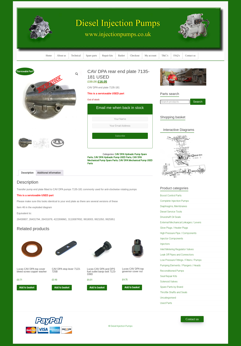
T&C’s (165, 55)
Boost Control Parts (171, 195)
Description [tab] (27, 172)
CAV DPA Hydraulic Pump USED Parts (112, 157)
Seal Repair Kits (168, 276)
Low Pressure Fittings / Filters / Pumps (180, 260)
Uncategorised (168, 297)
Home (49, 55)
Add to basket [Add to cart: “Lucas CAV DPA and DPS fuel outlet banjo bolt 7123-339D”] (97, 287)
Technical (76, 55)
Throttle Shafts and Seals (173, 292)
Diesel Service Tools (171, 211)
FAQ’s (177, 55)
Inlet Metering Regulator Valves (177, 249)
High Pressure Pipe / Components (178, 233)
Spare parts (91, 55)
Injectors (165, 243)
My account (150, 55)
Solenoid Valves (169, 281)
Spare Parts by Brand (171, 286)
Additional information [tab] (49, 172)
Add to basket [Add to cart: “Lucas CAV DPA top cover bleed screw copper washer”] (26, 287)
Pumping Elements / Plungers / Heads (180, 265)
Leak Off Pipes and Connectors (177, 254)
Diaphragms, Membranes (173, 206)
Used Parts (166, 303)
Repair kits (107, 55)
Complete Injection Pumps (174, 200)
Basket (121, 55)
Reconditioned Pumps (172, 270)
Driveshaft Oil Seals (170, 217)
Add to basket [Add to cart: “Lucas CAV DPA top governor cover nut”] (132, 287)
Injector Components (171, 238)
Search (197, 101)
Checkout (134, 55)
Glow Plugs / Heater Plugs (174, 227)
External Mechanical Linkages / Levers (180, 222)
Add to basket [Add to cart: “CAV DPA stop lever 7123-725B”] (61, 287)
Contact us (190, 55)
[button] (76, 74)
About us (61, 55)
